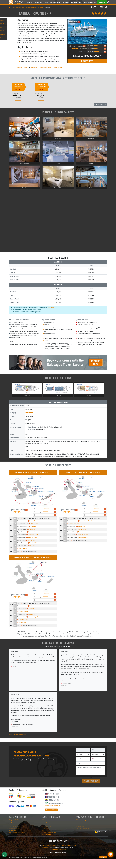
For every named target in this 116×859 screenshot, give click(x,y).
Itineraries (34, 68)
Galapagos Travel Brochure (100, 832)
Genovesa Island (22, 614)
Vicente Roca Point (81, 535)
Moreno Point (30, 540)
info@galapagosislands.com (69, 845)
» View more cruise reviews (17, 735)
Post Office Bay (31, 537)
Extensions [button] (55, 2)
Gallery (19, 68)
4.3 (84, 46)
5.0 (105, 51)
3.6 (76, 509)
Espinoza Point (83, 537)
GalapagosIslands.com (49, 845)
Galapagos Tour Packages (15, 822)
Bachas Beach (33, 521)
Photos (2, 23)
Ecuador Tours (79, 822)
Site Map (62, 852)
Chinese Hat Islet (22, 611)
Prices (26, 68)
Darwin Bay (31, 614)
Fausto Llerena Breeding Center (88, 521)
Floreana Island (21, 535)
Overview (2, 20)
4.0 (26, 509)
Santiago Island (71, 526)
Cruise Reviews (58, 68)
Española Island (21, 529)
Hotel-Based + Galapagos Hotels (84, 828)
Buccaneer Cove (82, 532)
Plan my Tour (102, 2)
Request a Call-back (51, 810)
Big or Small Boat (46, 826)
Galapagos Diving (13, 830)
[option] (23, 92)
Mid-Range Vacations (14, 828)
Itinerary (2, 34)
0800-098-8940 (53, 797)
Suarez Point (31, 532)
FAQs (85, 2)
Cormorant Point (32, 535)
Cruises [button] (29, 2)
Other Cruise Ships (45, 68)
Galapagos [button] (76, 2)
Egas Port (30, 609)
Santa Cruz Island (22, 521)
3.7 (105, 515)
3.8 (105, 48)
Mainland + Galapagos (81, 820)
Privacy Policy (45, 847)
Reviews (2, 38)
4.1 (105, 45)
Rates (2, 27)
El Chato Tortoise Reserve (36, 606)
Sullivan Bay (80, 526)
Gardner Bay (31, 529)
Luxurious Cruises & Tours (15, 824)
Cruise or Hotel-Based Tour (49, 832)
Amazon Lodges (80, 826)
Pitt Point (32, 526)
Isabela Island (21, 540)
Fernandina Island (22, 543)
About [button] (66, 2)
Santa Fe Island (22, 620)
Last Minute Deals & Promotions (17, 832)
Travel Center (19, 2)
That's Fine (103, 857)
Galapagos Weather (47, 822)
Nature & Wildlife (46, 834)
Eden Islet (31, 546)
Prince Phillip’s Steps (34, 617)
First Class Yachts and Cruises (16, 826)
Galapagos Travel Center (59, 849)
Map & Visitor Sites (47, 824)
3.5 (105, 509)
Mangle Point (32, 543)
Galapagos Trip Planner (15, 820)
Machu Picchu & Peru (81, 824)
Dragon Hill (82, 529)
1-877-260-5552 (97, 7)
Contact (92, 2)
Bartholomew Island (73, 524)
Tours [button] (46, 2)
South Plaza (21, 622)
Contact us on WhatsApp (54, 803)
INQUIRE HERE (87, 61)
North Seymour (22, 548)
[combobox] (93, 759)
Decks (2, 31)
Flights (44, 820)
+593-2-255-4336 (54, 800)
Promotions (38, 2)
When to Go (45, 828)
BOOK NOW (18, 100)
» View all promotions (100, 104)
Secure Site (54, 852)
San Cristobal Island (22, 524)
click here (51, 307)
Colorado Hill (33, 524)
